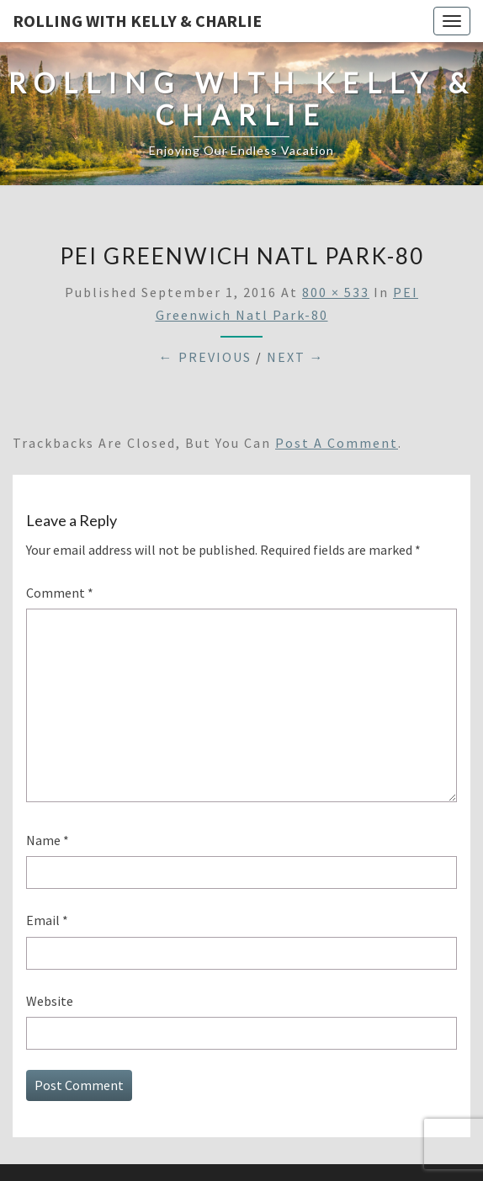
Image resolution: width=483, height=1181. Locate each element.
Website (49, 1000)
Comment (59, 592)
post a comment (336, 442)
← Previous (205, 356)
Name (47, 840)
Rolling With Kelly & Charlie (137, 20)
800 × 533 (335, 292)
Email (47, 920)
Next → (296, 356)
